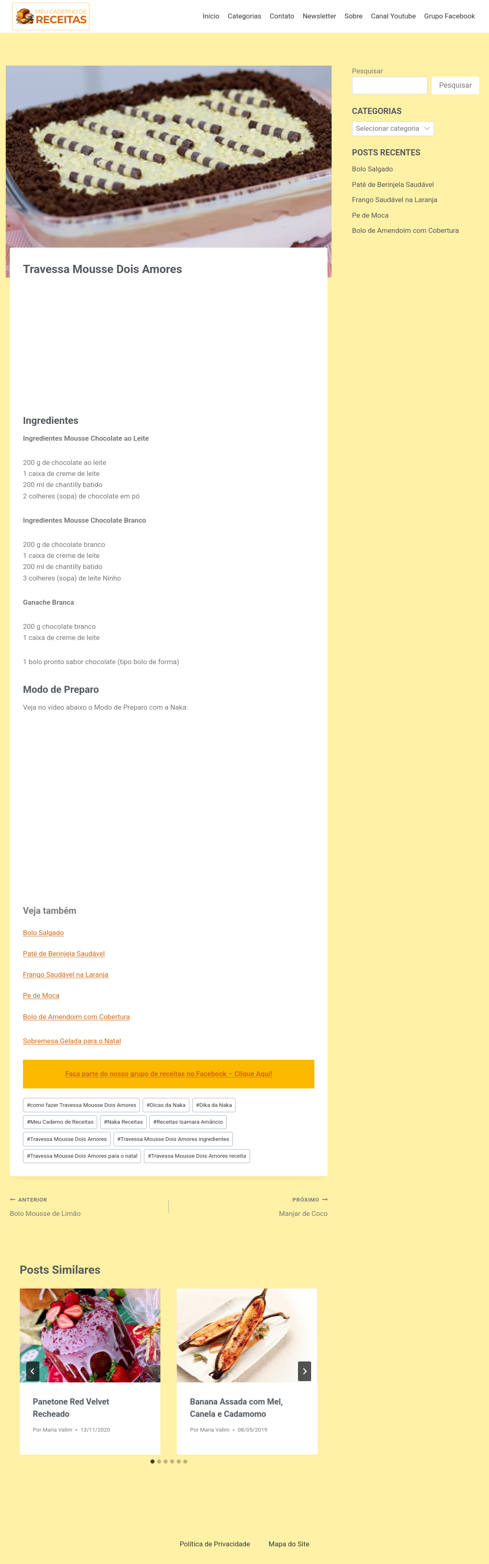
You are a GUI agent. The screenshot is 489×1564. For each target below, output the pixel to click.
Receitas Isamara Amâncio (188, 1121)
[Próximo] (304, 1371)
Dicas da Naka (165, 1105)
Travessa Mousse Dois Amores (67, 1139)
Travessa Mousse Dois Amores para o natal (82, 1155)
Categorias (245, 16)
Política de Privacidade (215, 1544)
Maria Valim (57, 1429)
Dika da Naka (214, 1105)
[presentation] (90, 1335)
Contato (282, 16)
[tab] (152, 1461)
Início (210, 16)
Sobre (354, 16)
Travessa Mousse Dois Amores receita (197, 1155)
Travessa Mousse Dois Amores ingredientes (173, 1139)
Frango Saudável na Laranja (65, 974)
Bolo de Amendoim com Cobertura (76, 1017)
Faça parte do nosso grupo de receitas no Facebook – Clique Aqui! (168, 1074)
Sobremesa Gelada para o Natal (72, 1041)
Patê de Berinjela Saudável (64, 953)
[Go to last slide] (32, 1371)
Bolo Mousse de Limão (86, 1206)
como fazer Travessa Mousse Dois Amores (81, 1105)
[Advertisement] (168, 341)
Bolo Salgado (43, 933)
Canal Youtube (393, 16)
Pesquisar (367, 71)
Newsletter (319, 16)
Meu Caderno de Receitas (60, 1121)
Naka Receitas (123, 1121)
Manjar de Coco (252, 1206)
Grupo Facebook (449, 16)
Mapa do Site (288, 1544)
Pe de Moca (41, 995)
